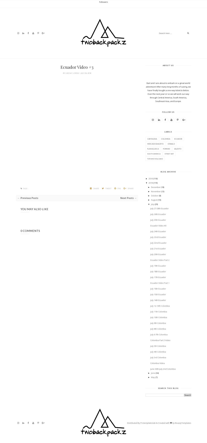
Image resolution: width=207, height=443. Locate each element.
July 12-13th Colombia (160, 306)
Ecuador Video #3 (158, 225)
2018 (151, 182)
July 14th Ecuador (158, 300)
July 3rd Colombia (158, 357)
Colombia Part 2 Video (160, 340)
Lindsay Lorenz (73, 73)
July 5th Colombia (158, 346)
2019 (151, 178)
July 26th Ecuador (158, 214)
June (153, 373)
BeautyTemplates (183, 423)
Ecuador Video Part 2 (159, 260)
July (152, 204)
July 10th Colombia (158, 317)
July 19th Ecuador (158, 265)
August (154, 199)
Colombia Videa (157, 363)
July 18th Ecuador (158, 271)
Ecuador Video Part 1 (159, 283)
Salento (177, 149)
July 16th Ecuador (158, 288)
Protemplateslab (148, 423)
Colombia (165, 139)
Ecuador (178, 139)
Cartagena (152, 139)
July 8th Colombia (158, 328)
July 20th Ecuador (158, 254)
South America (153, 154)
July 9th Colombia (158, 323)
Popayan (166, 149)
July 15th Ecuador (158, 294)
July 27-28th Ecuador (159, 208)
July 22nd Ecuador (158, 242)
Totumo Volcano (155, 159)
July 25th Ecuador (158, 220)
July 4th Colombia (158, 351)
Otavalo (171, 144)
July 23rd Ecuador (158, 237)
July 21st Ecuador (158, 248)
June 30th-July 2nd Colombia (163, 369)
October (154, 195)
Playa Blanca (153, 149)
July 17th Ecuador (158, 277)
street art (169, 154)
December (155, 187)
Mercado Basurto (155, 144)
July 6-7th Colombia (159, 334)
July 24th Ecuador (158, 231)
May (153, 377)
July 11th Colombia (158, 311)
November (156, 191)
